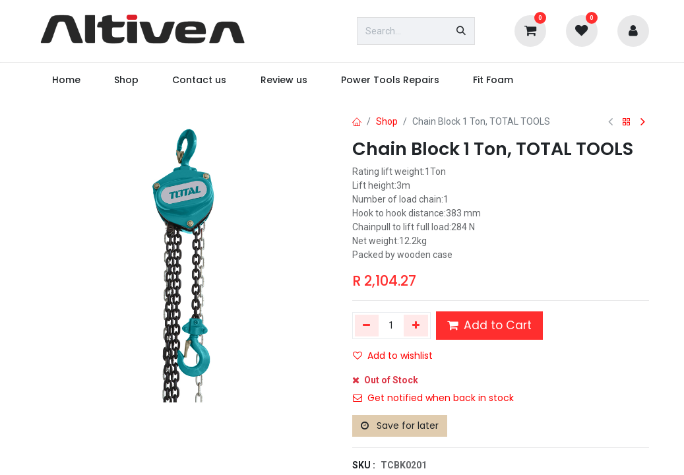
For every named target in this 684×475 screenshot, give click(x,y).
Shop (387, 121)
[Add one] (416, 325)
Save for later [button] (400, 425)
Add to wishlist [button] (393, 355)
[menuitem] (67, 80)
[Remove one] (367, 325)
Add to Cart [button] (489, 325)
